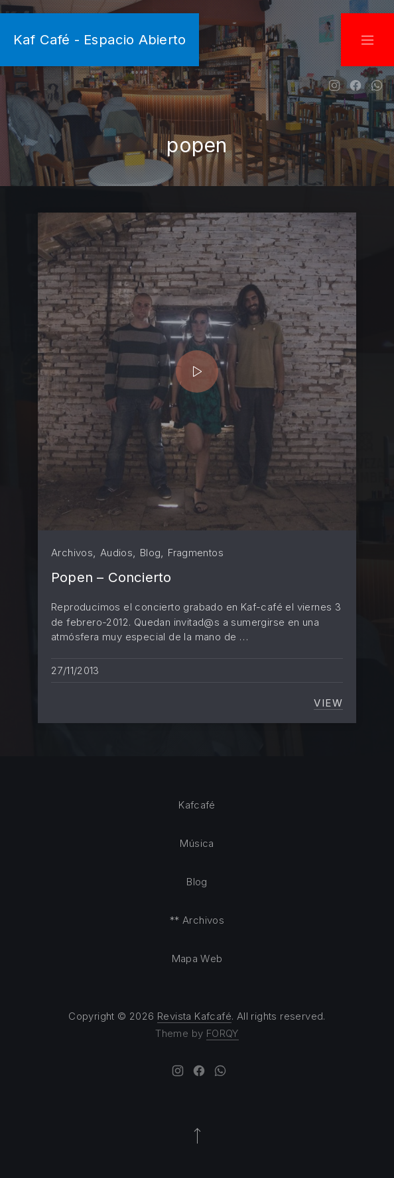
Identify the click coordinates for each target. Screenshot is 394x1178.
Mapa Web (197, 958)
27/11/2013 (75, 670)
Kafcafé (197, 805)
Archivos (72, 552)
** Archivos (197, 920)
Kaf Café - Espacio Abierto (99, 39)
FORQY (222, 1033)
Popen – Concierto (111, 577)
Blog (150, 552)
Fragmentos (196, 552)
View (328, 703)
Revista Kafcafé (194, 1016)
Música (197, 843)
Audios (116, 552)
